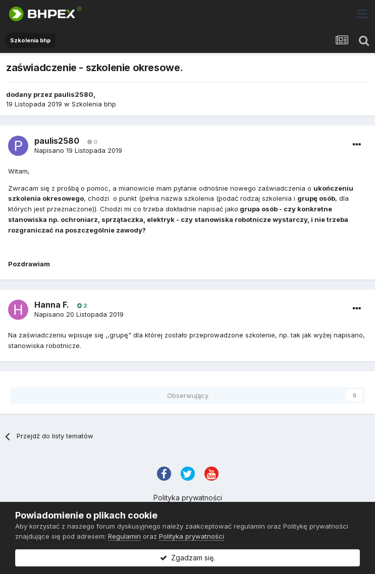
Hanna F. (51, 305)
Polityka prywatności (187, 497)
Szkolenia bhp (94, 104)
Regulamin (124, 536)
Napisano (78, 150)
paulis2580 (73, 94)
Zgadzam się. (187, 557)
